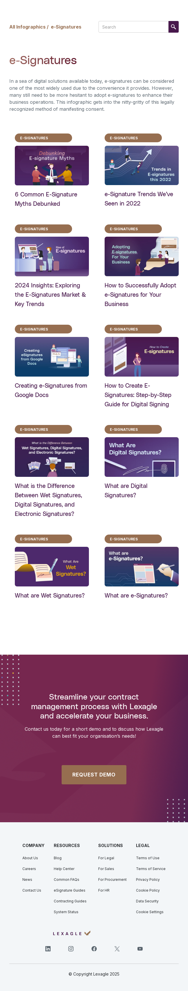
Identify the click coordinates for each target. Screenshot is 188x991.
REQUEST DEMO (93, 775)
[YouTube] (140, 948)
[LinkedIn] (48, 948)
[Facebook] (94, 948)
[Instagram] (71, 948)
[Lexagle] (71, 933)
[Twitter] (117, 948)
